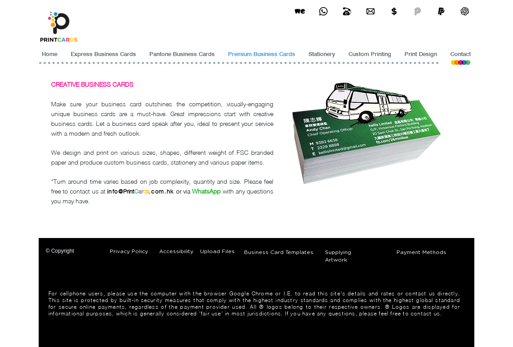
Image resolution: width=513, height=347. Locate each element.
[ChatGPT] (464, 11)
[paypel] (441, 11)
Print (128, 191)
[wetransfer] (299, 11)
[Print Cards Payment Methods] (394, 11)
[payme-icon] (417, 11)
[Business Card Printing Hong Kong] (323, 11)
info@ (115, 191)
